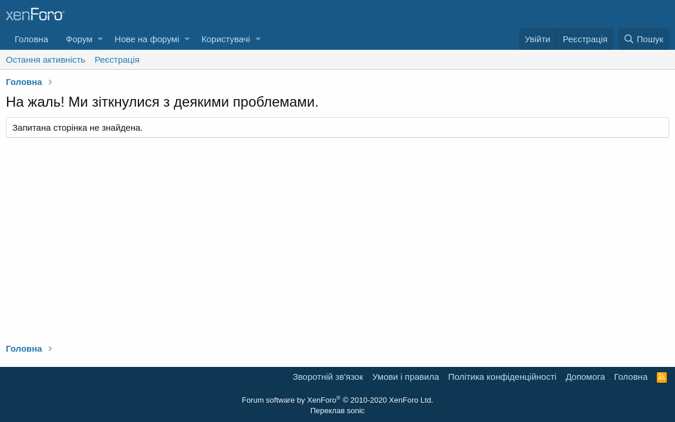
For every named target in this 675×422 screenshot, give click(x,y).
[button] (100, 39)
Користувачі (225, 39)
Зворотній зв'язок (328, 377)
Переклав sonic (337, 410)
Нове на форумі (146, 39)
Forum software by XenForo (337, 400)
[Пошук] (643, 39)
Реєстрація (117, 59)
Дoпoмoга (585, 377)
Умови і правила (405, 377)
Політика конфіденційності (502, 377)
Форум (79, 39)
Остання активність (45, 59)
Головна (31, 39)
